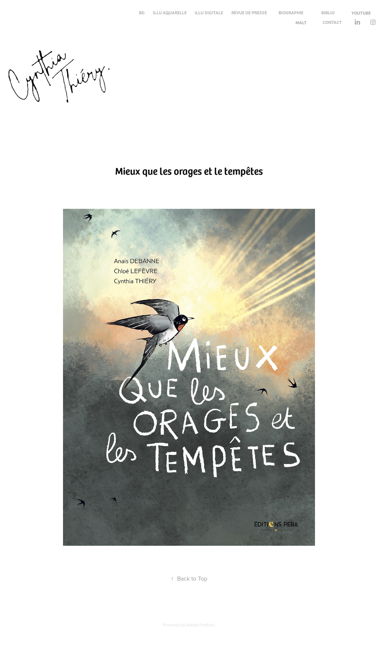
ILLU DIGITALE (209, 12)
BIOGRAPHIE (291, 12)
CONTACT (332, 22)
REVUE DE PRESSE (249, 12)
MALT (301, 22)
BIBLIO (328, 12)
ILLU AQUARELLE (170, 12)
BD (142, 12)
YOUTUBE (361, 12)
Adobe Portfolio (200, 625)
